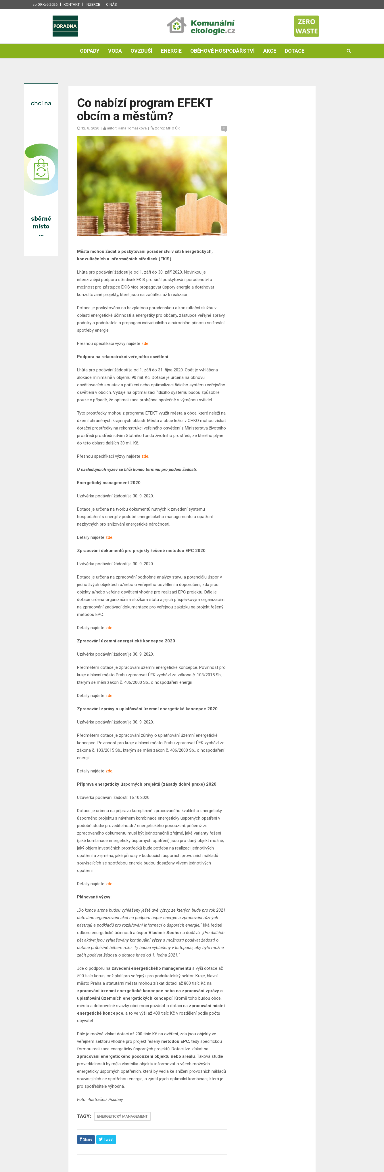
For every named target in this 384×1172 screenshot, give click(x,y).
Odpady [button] (89, 51)
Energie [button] (171, 51)
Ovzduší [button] (141, 51)
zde (144, 343)
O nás (111, 4)
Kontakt (72, 4)
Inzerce (93, 4)
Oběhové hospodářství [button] (222, 51)
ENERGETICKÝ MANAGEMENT (122, 1116)
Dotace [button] (294, 51)
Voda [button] (115, 51)
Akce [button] (269, 51)
